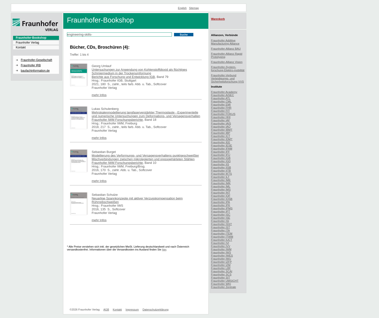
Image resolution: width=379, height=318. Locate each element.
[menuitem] (36, 38)
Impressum (132, 309)
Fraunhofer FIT (220, 110)
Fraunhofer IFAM (221, 148)
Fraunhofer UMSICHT (225, 280)
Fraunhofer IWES (222, 255)
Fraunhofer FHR (221, 107)
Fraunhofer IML (220, 186)
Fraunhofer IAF (220, 120)
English (182, 8)
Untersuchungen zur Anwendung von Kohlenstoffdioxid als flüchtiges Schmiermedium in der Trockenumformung (139, 71)
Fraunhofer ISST (221, 224)
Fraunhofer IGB (221, 157)
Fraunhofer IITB (221, 170)
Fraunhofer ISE (220, 217)
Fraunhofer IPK (220, 205)
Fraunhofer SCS (221, 274)
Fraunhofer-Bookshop (31, 37)
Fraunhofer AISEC (222, 95)
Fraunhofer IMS (221, 189)
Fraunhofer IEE (220, 142)
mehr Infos (99, 95)
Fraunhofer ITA (220, 230)
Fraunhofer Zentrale (223, 286)
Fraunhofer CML (221, 101)
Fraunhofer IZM (221, 264)
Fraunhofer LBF (221, 268)
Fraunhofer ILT (220, 176)
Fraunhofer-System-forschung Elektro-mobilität (227, 68)
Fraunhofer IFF (220, 151)
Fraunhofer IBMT (221, 129)
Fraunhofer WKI (221, 283)
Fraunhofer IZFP (221, 261)
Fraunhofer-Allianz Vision (226, 61)
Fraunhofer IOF (220, 195)
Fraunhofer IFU (220, 154)
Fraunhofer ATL (220, 98)
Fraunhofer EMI (221, 104)
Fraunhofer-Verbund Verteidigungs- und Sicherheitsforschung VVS (227, 78)
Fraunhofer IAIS (221, 123)
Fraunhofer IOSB (221, 198)
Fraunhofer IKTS (221, 173)
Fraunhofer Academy (224, 91)
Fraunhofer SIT (220, 277)
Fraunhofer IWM (221, 249)
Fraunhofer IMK (221, 183)
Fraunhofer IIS (220, 164)
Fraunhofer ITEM (221, 233)
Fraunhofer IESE (221, 145)
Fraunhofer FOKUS (223, 113)
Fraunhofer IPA (220, 202)
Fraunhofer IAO (221, 126)
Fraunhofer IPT (220, 211)
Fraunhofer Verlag (27, 42)
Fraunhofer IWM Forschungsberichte (117, 119)
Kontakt (21, 47)
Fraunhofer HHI (221, 117)
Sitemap (194, 8)
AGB (106, 309)
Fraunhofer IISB (221, 167)
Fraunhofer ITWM (222, 236)
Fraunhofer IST (220, 227)
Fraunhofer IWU (221, 258)
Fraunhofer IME (221, 180)
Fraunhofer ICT (220, 135)
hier (164, 249)
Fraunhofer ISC (220, 214)
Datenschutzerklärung (155, 309)
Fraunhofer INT (220, 192)
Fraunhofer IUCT (221, 239)
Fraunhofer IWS (221, 252)
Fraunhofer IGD (221, 161)
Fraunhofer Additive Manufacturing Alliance (225, 42)
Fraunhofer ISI (220, 220)
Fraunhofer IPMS (222, 208)
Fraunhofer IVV (220, 246)
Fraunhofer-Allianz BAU (226, 48)
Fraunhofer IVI (220, 242)
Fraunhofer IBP (220, 132)
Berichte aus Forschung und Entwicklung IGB (123, 77)
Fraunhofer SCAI (221, 271)
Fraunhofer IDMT (222, 139)
